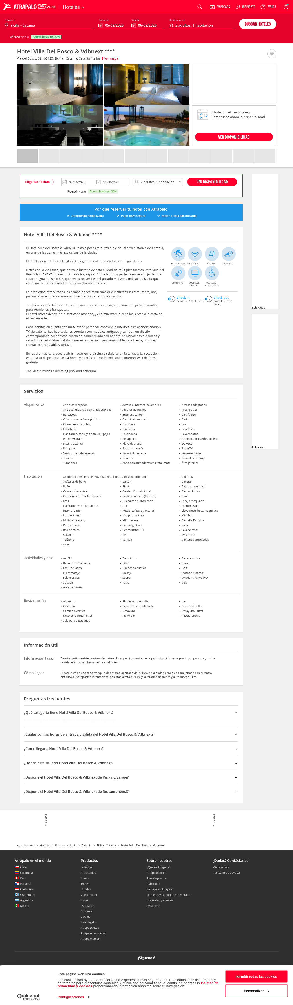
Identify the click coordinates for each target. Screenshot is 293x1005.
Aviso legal (153, 906)
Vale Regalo (88, 922)
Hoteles (45, 845)
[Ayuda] (268, 6)
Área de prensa (156, 878)
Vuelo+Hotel (89, 895)
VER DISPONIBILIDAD (234, 137)
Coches (85, 917)
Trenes (85, 884)
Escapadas (87, 906)
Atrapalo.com (26, 845)
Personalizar (256, 990)
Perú (23, 878)
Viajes (84, 900)
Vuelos (85, 878)
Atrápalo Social (156, 873)
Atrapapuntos (90, 928)
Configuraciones (71, 996)
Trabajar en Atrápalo (160, 889)
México (25, 906)
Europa (60, 845)
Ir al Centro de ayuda (226, 872)
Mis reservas (221, 867)
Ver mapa (110, 58)
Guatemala (27, 895)
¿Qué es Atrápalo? (158, 867)
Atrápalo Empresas (93, 933)
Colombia (26, 873)
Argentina (26, 900)
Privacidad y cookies (160, 900)
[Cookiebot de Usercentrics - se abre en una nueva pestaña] (28, 996)
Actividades (88, 873)
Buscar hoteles (258, 24)
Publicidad (153, 884)
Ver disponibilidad (212, 181)
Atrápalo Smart (90, 939)
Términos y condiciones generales (168, 895)
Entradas (86, 867)
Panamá (25, 884)
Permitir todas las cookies (256, 976)
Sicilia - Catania (106, 845)
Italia (73, 845)
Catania (86, 845)
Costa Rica (27, 889)
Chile (23, 867)
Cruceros (86, 911)
